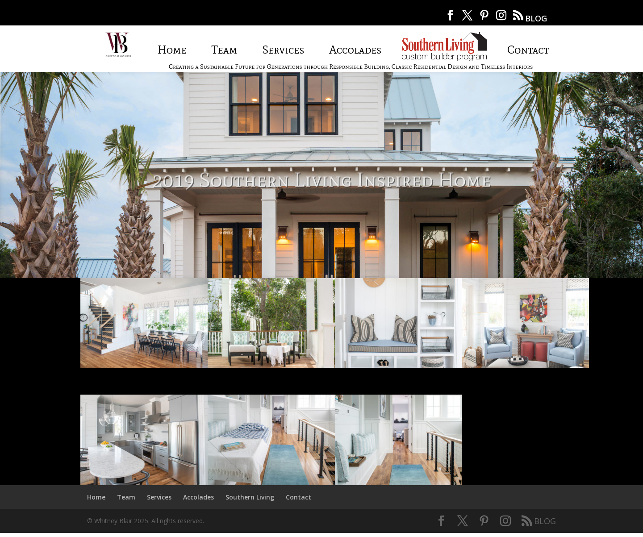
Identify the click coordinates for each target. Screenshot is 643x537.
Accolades (355, 50)
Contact (528, 50)
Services (283, 50)
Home (172, 50)
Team (225, 50)
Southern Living (444, 46)
